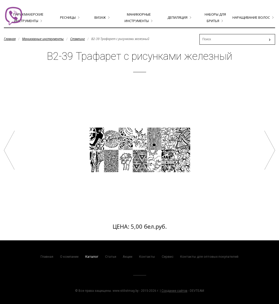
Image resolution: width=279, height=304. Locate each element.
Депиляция (177, 17)
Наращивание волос (251, 17)
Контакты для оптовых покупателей (209, 257)
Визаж (100, 17)
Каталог (91, 257)
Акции (127, 257)
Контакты (147, 257)
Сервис (167, 257)
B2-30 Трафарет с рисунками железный (9, 150)
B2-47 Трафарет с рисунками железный (269, 150)
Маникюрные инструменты (43, 39)
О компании (69, 257)
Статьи (110, 257)
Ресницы (68, 17)
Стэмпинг (77, 39)
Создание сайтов (174, 291)
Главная (10, 39)
